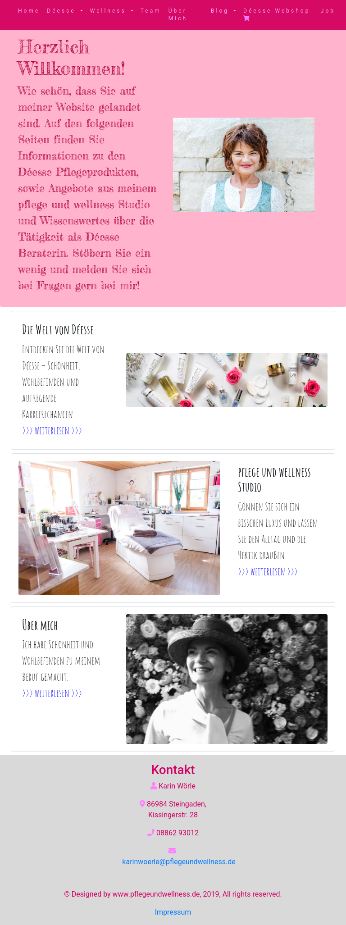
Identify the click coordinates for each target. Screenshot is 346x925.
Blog (221, 11)
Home (29, 11)
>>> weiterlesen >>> (52, 430)
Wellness (109, 11)
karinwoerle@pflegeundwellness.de (178, 861)
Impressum (173, 912)
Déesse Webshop (276, 14)
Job (328, 11)
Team (151, 11)
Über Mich (177, 15)
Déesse (62, 11)
